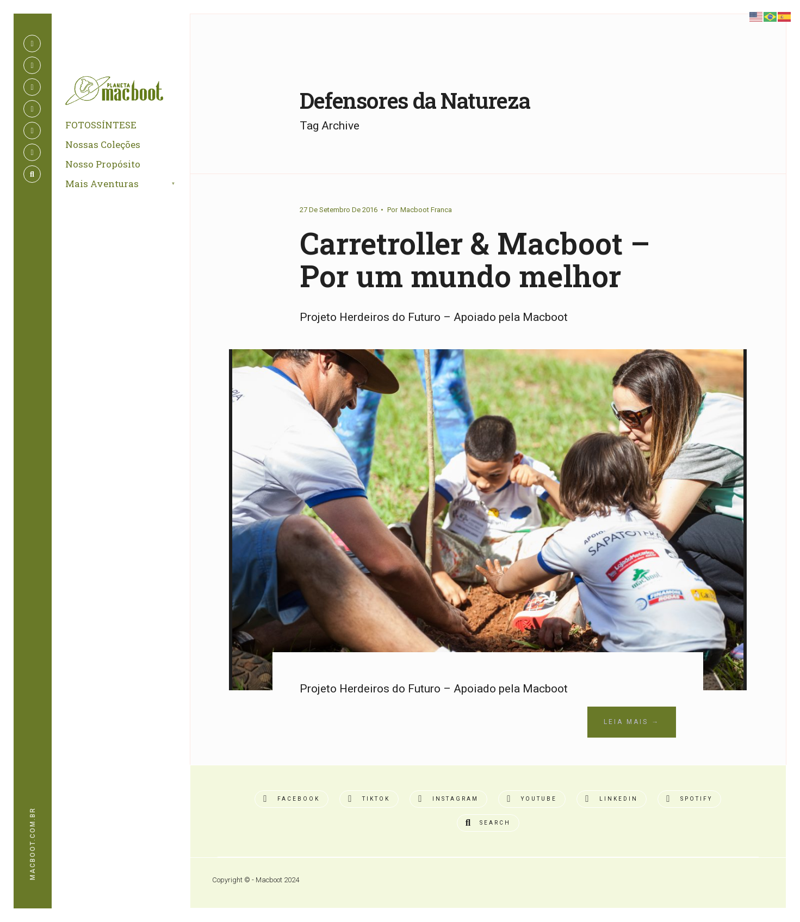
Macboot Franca (426, 210)
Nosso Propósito (102, 164)
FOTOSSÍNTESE (101, 125)
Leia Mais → (632, 722)
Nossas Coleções (102, 144)
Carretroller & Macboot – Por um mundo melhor (475, 259)
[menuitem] (133, 184)
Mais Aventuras (102, 183)
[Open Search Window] (32, 174)
